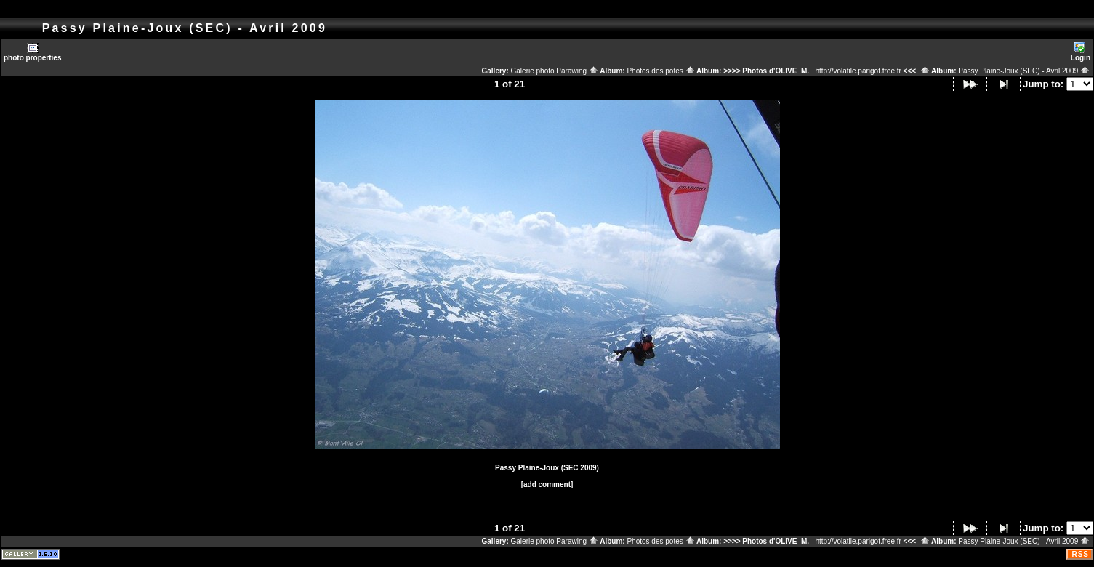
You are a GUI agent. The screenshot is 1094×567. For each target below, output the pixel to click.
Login (1080, 52)
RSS (1080, 554)
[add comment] (547, 484)
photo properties (32, 52)
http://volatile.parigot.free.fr (858, 71)
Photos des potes (660, 71)
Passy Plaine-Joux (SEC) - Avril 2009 (1024, 71)
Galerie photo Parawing (554, 71)
